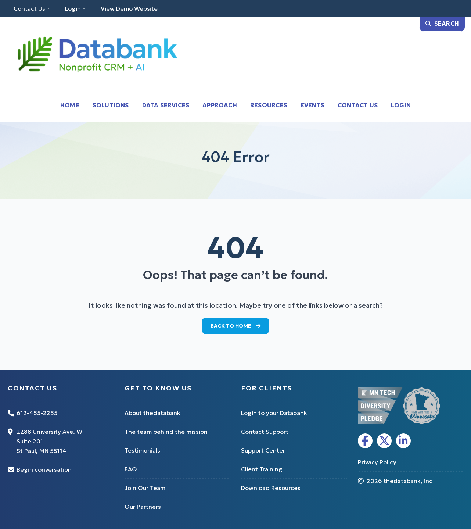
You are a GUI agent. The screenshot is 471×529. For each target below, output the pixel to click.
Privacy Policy (377, 462)
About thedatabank (152, 413)
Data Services (166, 105)
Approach (219, 105)
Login (73, 8)
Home (69, 105)
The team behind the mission (166, 431)
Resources (268, 105)
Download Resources (271, 488)
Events (312, 105)
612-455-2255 (37, 413)
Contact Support (264, 431)
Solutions (111, 105)
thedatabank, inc (408, 481)
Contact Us (29, 8)
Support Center (263, 450)
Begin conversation (44, 469)
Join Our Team (145, 488)
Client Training (262, 469)
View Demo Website (129, 8)
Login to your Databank (274, 413)
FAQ (131, 469)
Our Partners (143, 506)
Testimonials (142, 450)
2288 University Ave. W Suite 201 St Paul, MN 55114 (49, 441)
